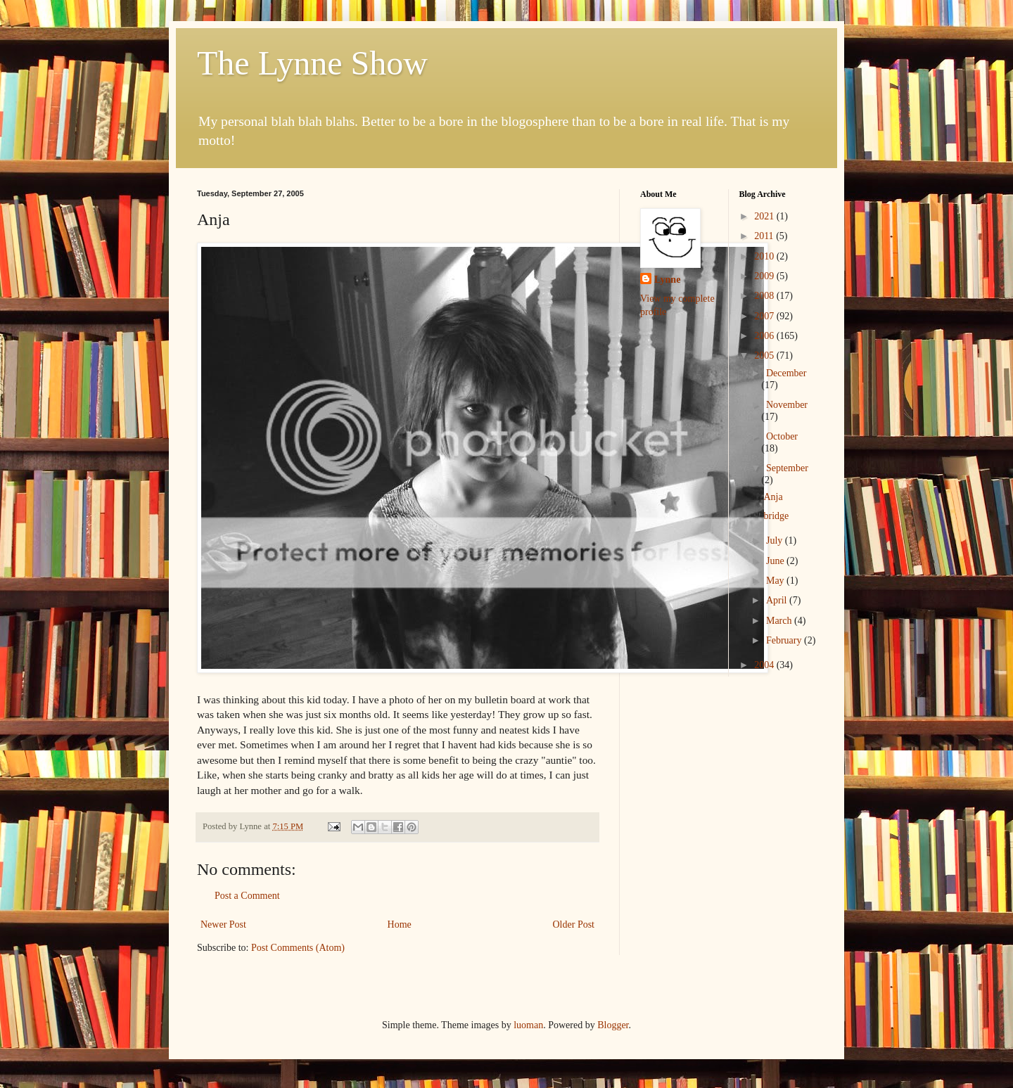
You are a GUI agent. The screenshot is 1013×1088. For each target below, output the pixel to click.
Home (400, 924)
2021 (765, 216)
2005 (765, 355)
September (787, 468)
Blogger (612, 1025)
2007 (765, 316)
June (776, 561)
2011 (765, 236)
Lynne (667, 279)
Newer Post (223, 924)
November (787, 404)
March (780, 620)
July (775, 540)
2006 (765, 336)
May (776, 580)
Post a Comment (247, 895)
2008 (765, 295)
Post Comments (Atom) (298, 947)
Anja (772, 497)
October (782, 436)
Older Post (574, 924)
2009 (765, 276)
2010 (765, 256)
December (786, 373)
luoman (528, 1025)
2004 (765, 665)
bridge (776, 516)
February (785, 640)
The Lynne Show (312, 63)
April (777, 600)
